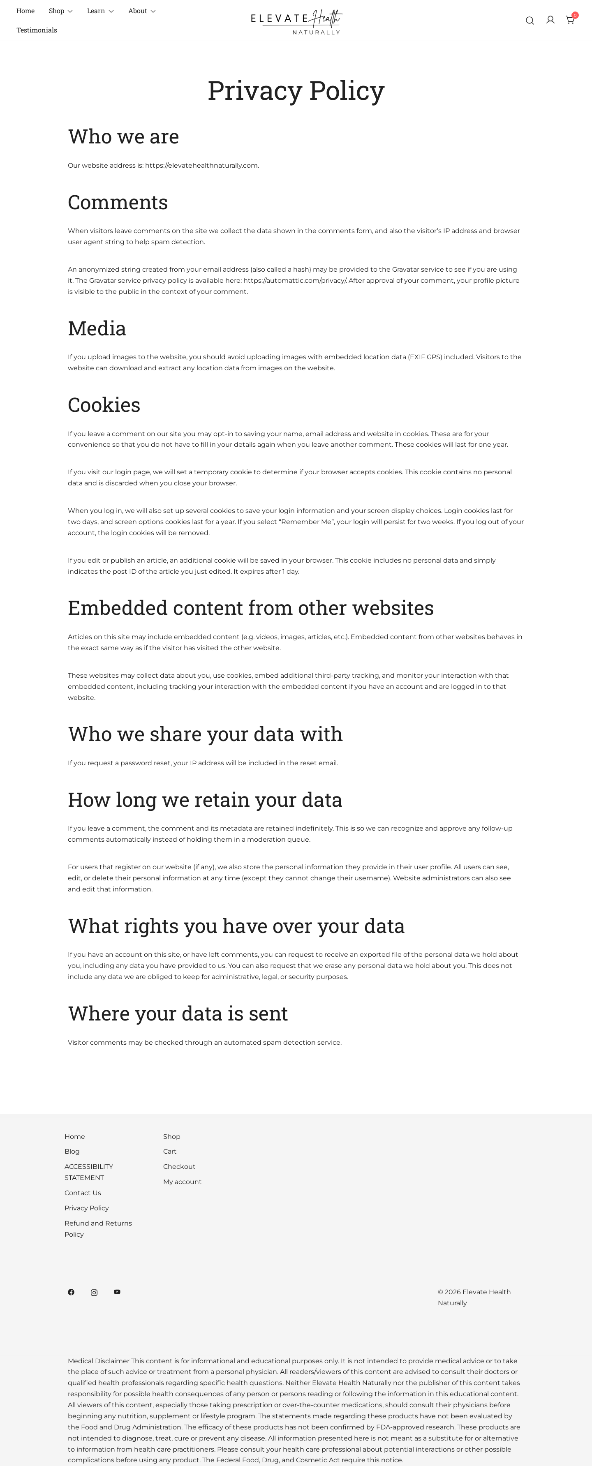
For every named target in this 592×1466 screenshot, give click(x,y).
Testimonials (36, 29)
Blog (72, 1151)
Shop (56, 10)
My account (182, 1182)
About (137, 10)
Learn (96, 10)
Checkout (179, 1166)
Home (25, 10)
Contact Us (83, 1193)
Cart (170, 1151)
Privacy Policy (87, 1208)
